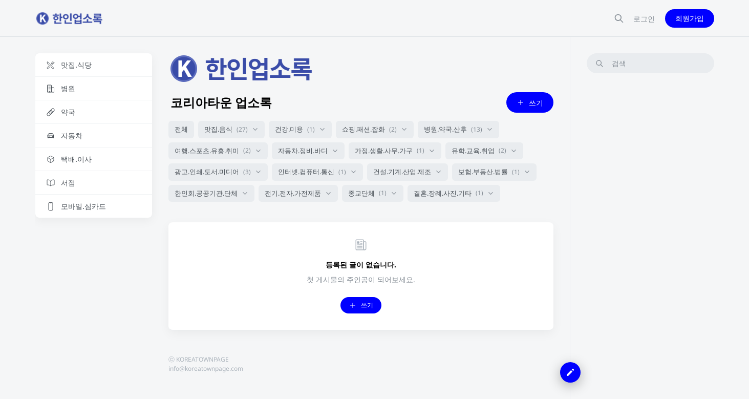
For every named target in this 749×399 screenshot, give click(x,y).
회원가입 (689, 18)
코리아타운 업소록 (221, 102)
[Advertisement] (650, 235)
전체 (181, 129)
